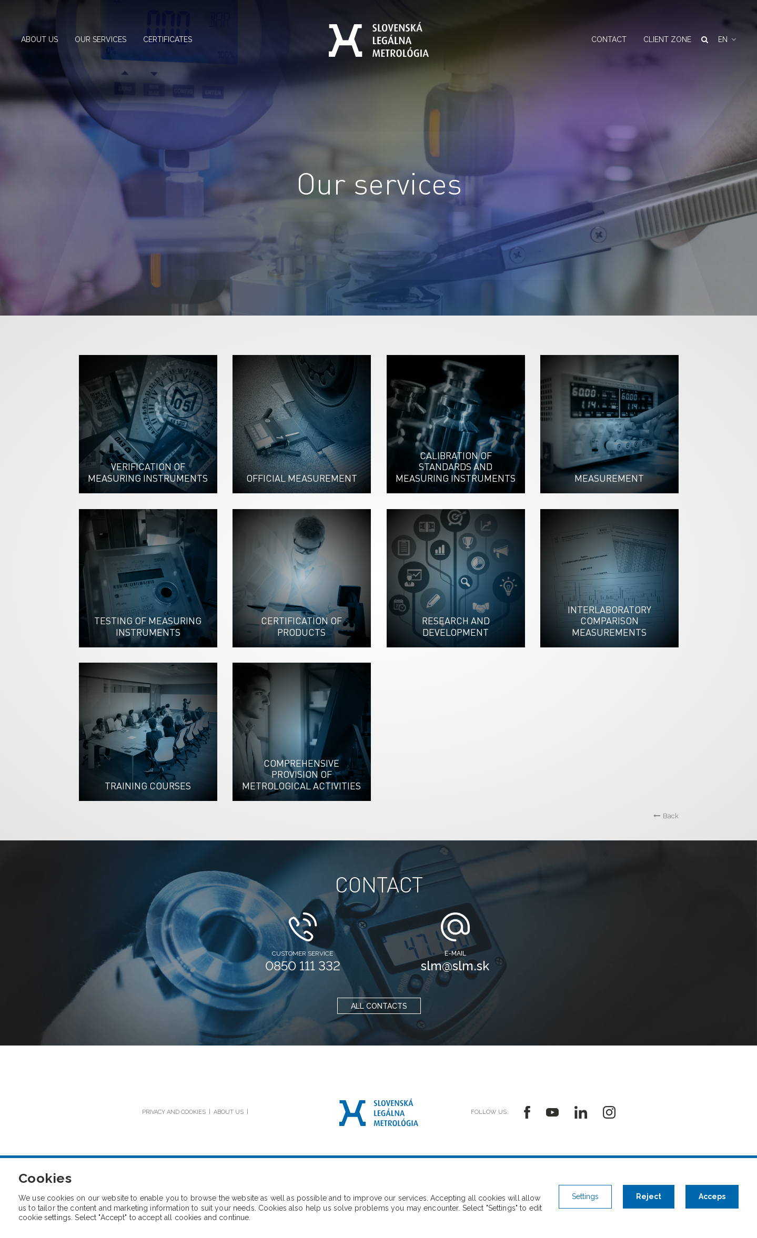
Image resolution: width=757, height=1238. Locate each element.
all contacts (378, 1006)
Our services (100, 39)
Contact (609, 39)
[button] (727, 39)
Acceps (712, 1196)
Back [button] (666, 816)
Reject (648, 1196)
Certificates (167, 39)
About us (39, 39)
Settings (585, 1196)
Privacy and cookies (174, 1112)
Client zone (667, 39)
